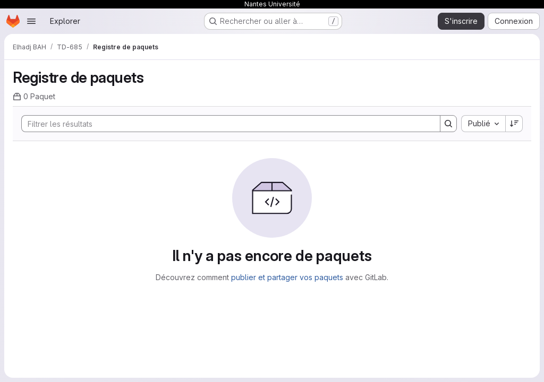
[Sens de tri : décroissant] (514, 123)
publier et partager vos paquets (287, 277)
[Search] (225, 123)
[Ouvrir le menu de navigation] (31, 21)
